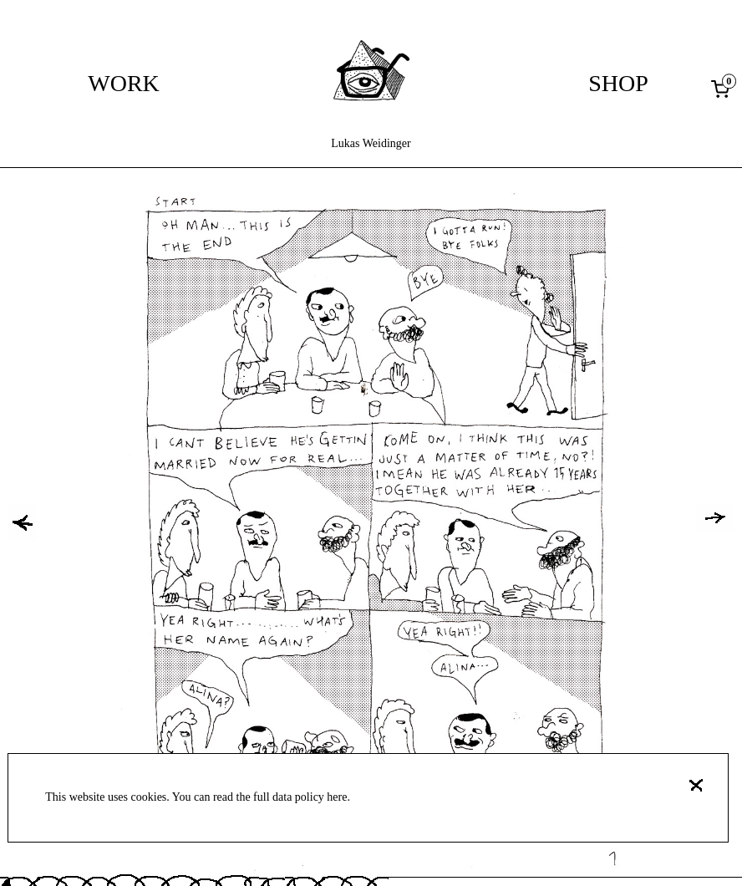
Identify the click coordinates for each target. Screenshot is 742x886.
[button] (22, 522)
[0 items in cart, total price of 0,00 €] (723, 88)
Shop (618, 83)
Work (124, 83)
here (337, 797)
